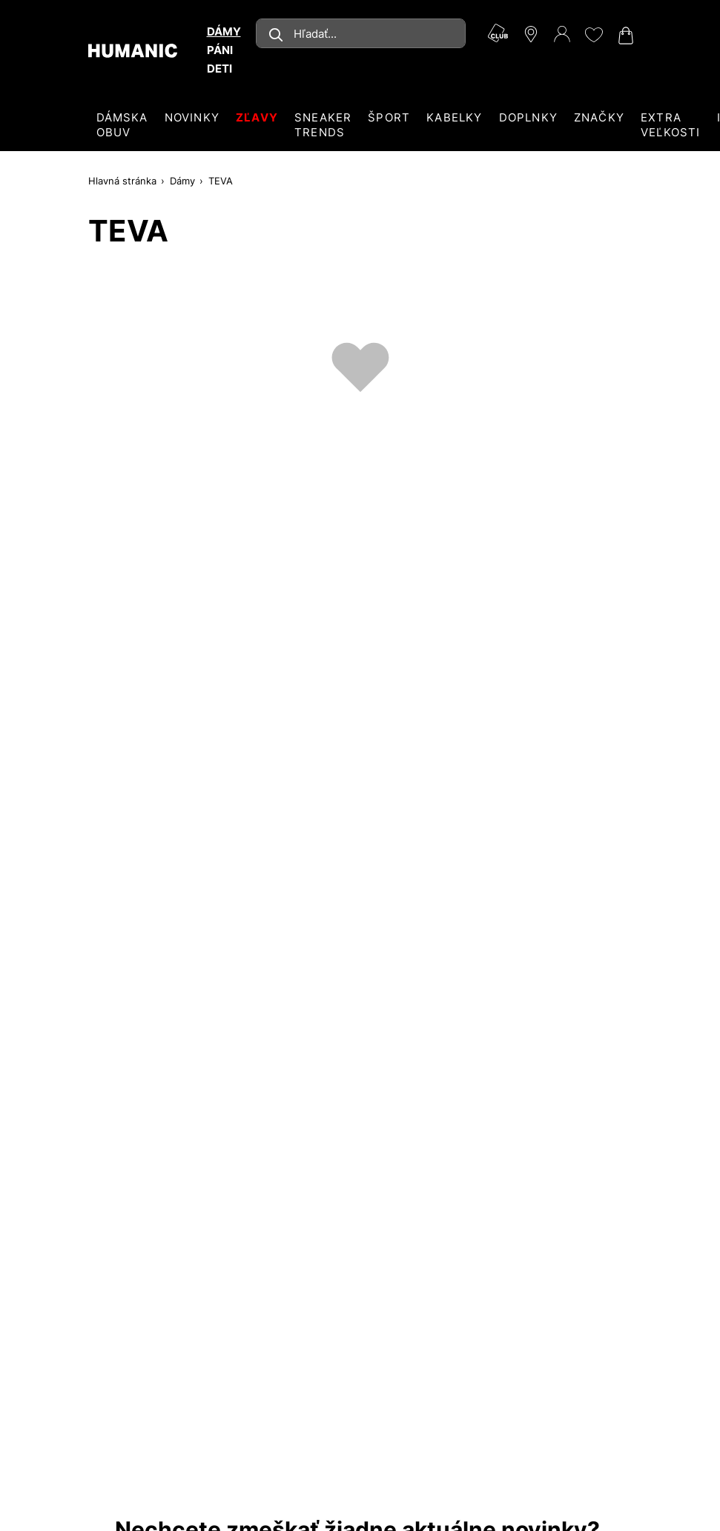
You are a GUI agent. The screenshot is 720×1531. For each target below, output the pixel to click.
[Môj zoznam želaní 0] (593, 35)
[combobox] (361, 33)
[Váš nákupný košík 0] (624, 35)
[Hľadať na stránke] (361, 33)
